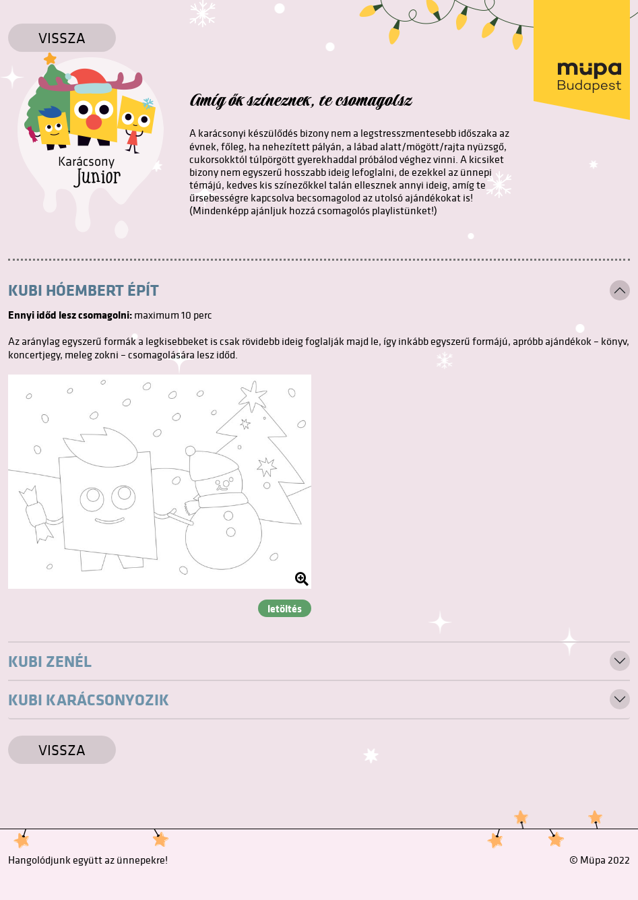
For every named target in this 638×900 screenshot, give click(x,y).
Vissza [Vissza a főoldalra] (62, 37)
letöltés (284, 608)
